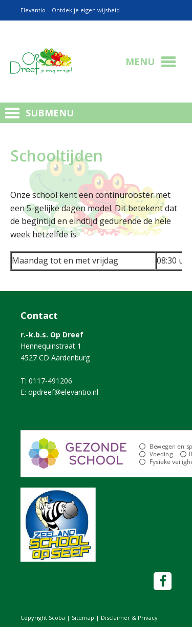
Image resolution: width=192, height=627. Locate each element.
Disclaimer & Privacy (129, 617)
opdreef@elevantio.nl (63, 392)
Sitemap (83, 617)
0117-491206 (50, 381)
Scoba (41, 61)
